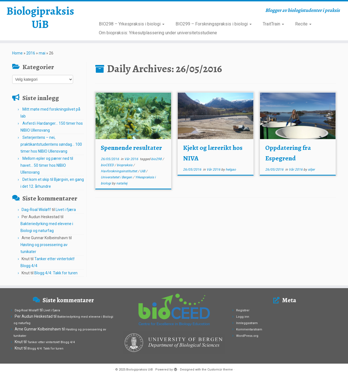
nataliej (121, 183)
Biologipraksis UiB (40, 17)
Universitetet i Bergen (117, 177)
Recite (303, 24)
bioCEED (108, 165)
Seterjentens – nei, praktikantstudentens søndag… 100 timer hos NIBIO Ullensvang (51, 144)
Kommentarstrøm (249, 329)
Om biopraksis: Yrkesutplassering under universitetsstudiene (158, 32)
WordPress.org (247, 336)
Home (17, 53)
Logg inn (242, 317)
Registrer (242, 310)
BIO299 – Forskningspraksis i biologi (214, 24)
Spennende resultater (131, 147)
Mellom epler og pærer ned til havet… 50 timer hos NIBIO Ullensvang (46, 165)
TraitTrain (273, 24)
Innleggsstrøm (247, 323)
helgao (231, 169)
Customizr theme (220, 369)
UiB (143, 171)
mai (42, 53)
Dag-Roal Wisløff (36, 209)
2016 (30, 53)
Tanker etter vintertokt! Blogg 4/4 (51, 342)
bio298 (157, 159)
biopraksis (125, 165)
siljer (311, 169)
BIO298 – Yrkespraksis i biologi (131, 24)
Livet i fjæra (66, 209)
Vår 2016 (131, 159)
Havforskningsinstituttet (119, 171)
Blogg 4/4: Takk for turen (56, 273)
